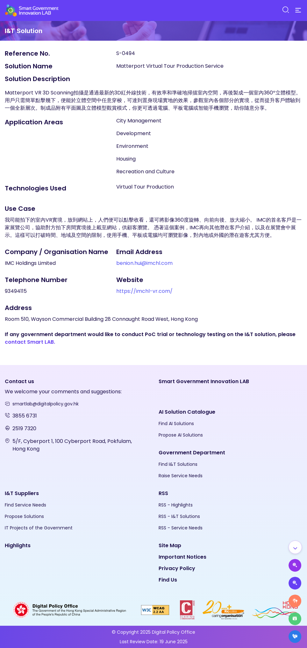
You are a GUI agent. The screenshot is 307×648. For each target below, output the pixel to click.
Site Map (170, 545)
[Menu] (298, 10)
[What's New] (295, 636)
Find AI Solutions (176, 423)
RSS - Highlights (176, 505)
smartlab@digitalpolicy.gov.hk (45, 404)
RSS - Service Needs (181, 528)
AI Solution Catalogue (187, 412)
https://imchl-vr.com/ (144, 291)
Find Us (168, 579)
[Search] (285, 10)
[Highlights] (295, 618)
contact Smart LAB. (30, 342)
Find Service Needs (25, 505)
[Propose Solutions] (295, 583)
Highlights (18, 545)
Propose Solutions (24, 516)
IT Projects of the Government (39, 528)
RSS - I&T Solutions (179, 516)
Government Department (192, 452)
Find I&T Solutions (178, 464)
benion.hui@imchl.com (144, 263)
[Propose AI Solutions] (295, 565)
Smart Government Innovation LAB (204, 381)
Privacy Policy (177, 568)
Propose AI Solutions (181, 435)
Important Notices (182, 557)
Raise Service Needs (181, 475)
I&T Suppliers (22, 493)
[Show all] (295, 547)
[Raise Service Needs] (295, 601)
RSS (163, 493)
